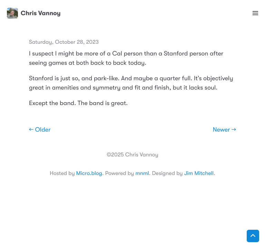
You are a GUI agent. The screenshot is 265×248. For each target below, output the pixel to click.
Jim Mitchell (199, 173)
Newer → (224, 129)
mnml (142, 173)
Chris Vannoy (34, 13)
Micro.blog (89, 173)
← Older (40, 129)
